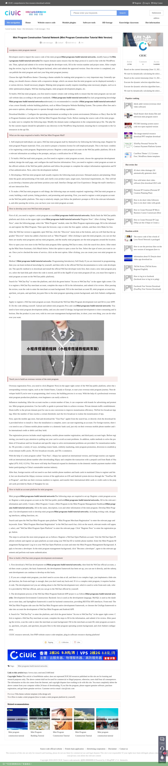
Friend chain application (74, 749)
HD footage (107, 22)
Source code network (71, 760)
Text (48, 29)
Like (78, 642)
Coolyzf (60, 43)
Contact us (124, 749)
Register (136, 3)
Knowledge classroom (128, 22)
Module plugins (69, 22)
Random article (132, 231)
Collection (65, 642)
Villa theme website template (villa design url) (33, 694)
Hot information (152, 22)
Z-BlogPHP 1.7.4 (112, 760)
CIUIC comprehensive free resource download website (27, 3)
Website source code (46, 22)
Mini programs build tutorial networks (32, 666)
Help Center (157, 3)
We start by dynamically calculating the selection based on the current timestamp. (143, 74)
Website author (43, 676)
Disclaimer (112, 749)
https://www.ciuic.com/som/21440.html (39, 673)
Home (28, 22)
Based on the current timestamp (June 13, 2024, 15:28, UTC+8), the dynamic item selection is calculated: (143, 69)
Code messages (40, 29)
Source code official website (51, 749)
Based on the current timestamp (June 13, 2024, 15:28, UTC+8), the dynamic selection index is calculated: (143, 78)
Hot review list (132, 165)
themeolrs (124, 760)
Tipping (50, 642)
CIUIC (143, 55)
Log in (146, 3)
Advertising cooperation (96, 749)
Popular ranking (132, 98)
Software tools (89, 22)
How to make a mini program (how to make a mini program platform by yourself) (43, 697)
